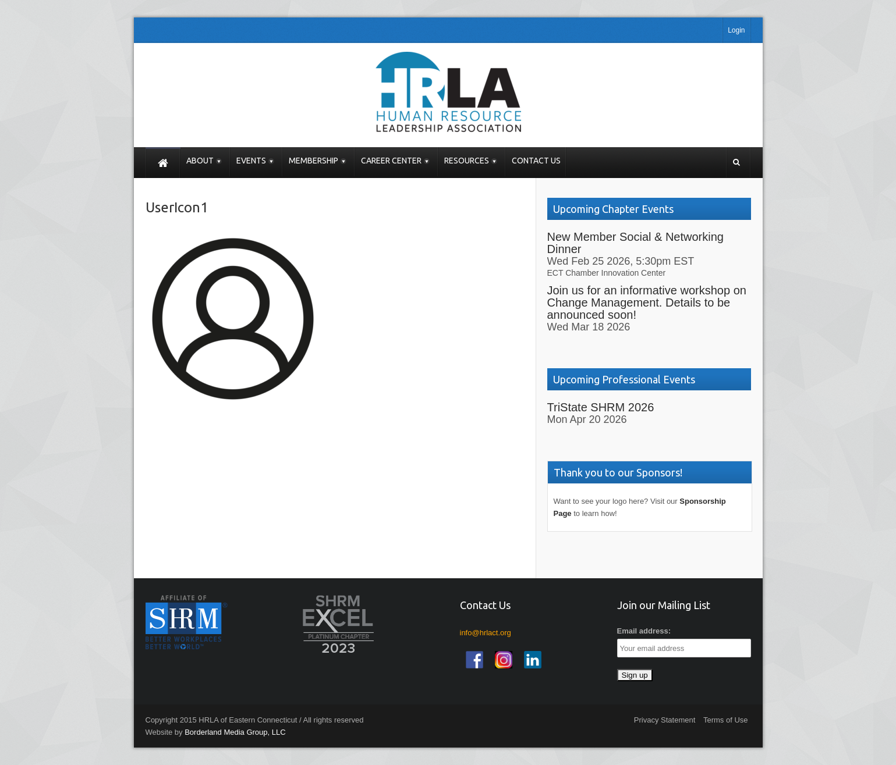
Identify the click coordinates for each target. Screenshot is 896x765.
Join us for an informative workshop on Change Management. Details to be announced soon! (646, 302)
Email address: (644, 631)
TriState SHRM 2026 (600, 407)
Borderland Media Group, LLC (235, 732)
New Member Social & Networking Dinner (635, 242)
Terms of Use (725, 720)
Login (736, 30)
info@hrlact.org (485, 632)
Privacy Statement (665, 720)
